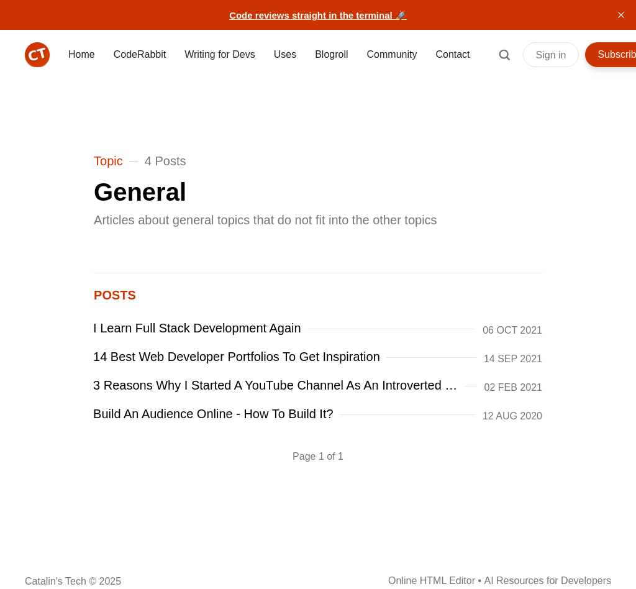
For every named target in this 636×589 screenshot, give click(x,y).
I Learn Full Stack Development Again (197, 328)
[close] (621, 15)
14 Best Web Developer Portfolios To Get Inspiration (237, 356)
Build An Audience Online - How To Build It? (214, 414)
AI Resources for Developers (547, 580)
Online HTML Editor (431, 580)
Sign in (551, 55)
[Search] (504, 61)
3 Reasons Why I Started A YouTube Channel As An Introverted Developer (276, 385)
